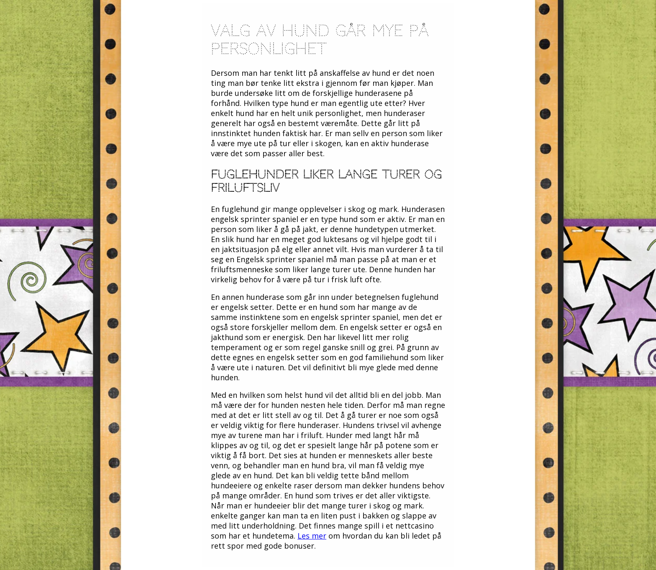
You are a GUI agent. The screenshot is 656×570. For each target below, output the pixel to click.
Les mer (311, 536)
